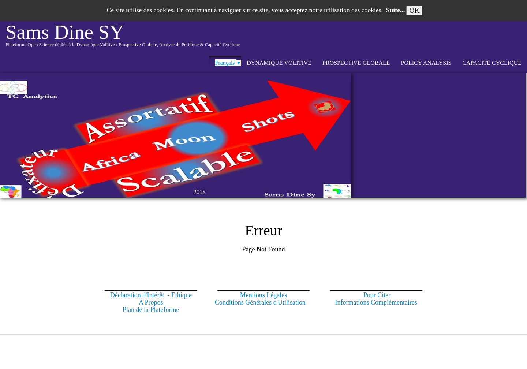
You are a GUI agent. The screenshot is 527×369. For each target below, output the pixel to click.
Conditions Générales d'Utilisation (260, 302)
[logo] (122, 38)
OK (414, 10)
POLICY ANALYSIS (426, 63)
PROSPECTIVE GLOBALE (356, 63)
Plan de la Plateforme (151, 309)
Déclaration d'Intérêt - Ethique (151, 295)
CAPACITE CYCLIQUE (492, 63)
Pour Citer (377, 295)
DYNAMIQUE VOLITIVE (279, 63)
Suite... (395, 10)
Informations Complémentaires (376, 302)
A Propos (151, 302)
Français (228, 63)
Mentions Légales (263, 295)
